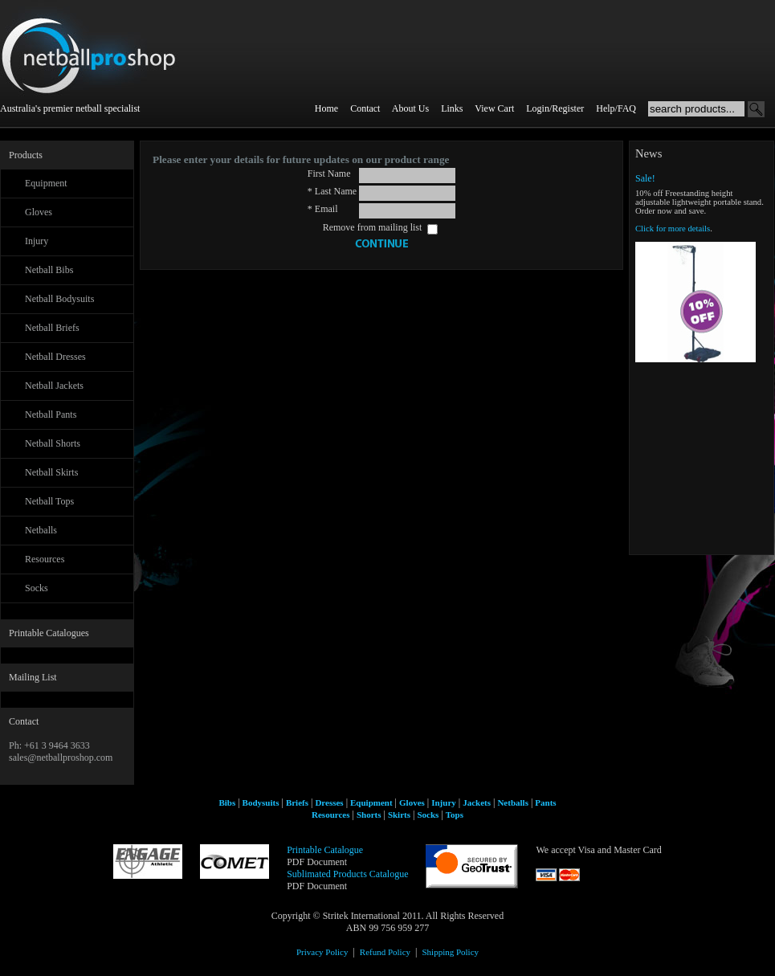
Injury (36, 241)
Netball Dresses (55, 356)
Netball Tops (49, 501)
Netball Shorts (52, 443)
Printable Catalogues (49, 633)
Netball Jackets (54, 385)
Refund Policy (385, 952)
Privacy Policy (322, 952)
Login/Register (555, 108)
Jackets (477, 802)
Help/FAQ (616, 108)
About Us (410, 108)
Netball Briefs (52, 327)
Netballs (41, 530)
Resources (44, 559)
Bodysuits (261, 802)
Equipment (46, 183)
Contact (365, 108)
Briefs (297, 802)
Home (326, 108)
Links (452, 108)
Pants (545, 802)
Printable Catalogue (325, 850)
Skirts (399, 814)
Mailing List (33, 677)
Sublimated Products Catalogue (347, 874)
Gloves (38, 212)
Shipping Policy (450, 952)
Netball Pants (50, 414)
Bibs (226, 802)
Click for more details (672, 228)
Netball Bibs (49, 270)
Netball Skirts (51, 472)
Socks (36, 588)
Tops (454, 814)
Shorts (369, 814)
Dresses (329, 802)
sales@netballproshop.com (60, 757)
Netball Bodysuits (59, 298)
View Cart (494, 108)
